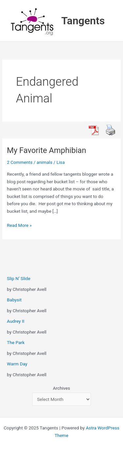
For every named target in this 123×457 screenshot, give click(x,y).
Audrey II (15, 321)
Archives (61, 388)
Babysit (14, 299)
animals (44, 162)
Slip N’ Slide (18, 278)
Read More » (19, 225)
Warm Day (17, 363)
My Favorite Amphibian (46, 150)
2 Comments (19, 162)
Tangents (83, 20)
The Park (16, 342)
